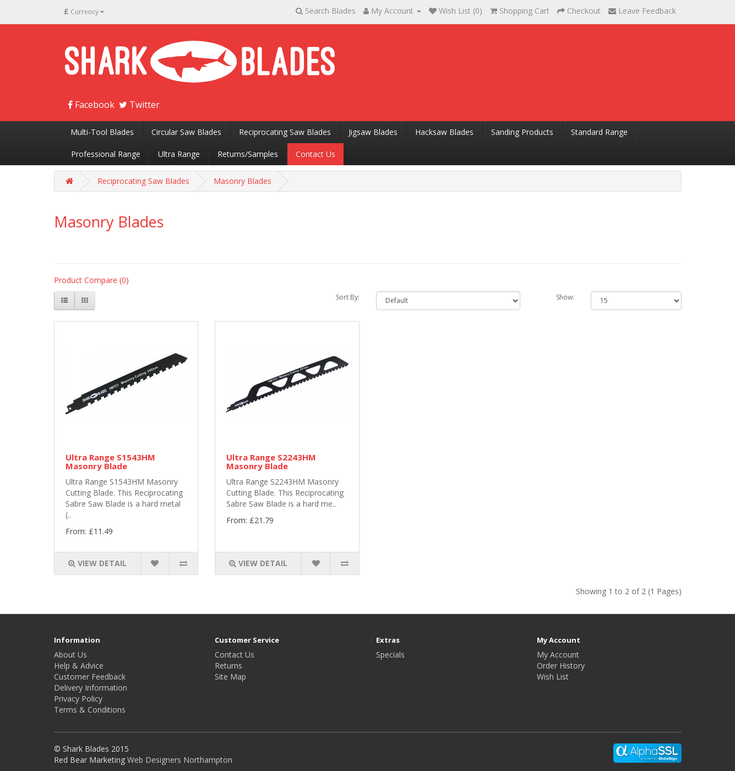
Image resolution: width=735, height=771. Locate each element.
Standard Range (599, 132)
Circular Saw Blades (186, 132)
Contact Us (315, 154)
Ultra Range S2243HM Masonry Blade (271, 462)
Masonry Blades (242, 181)
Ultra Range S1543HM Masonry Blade (110, 462)
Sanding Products (522, 132)
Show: (565, 297)
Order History (561, 665)
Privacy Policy (78, 698)
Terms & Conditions (90, 709)
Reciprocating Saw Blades (285, 132)
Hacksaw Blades (444, 132)
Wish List (553, 676)
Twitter (139, 105)
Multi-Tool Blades (102, 132)
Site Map (230, 676)
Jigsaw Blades (373, 132)
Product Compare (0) (91, 280)
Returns (228, 665)
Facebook (91, 105)
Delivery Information (90, 687)
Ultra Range (179, 154)
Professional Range (105, 154)
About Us (70, 654)
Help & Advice (79, 665)
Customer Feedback (90, 676)
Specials (390, 654)
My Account (558, 654)
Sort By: (348, 297)
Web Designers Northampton (179, 759)
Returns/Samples (247, 154)
